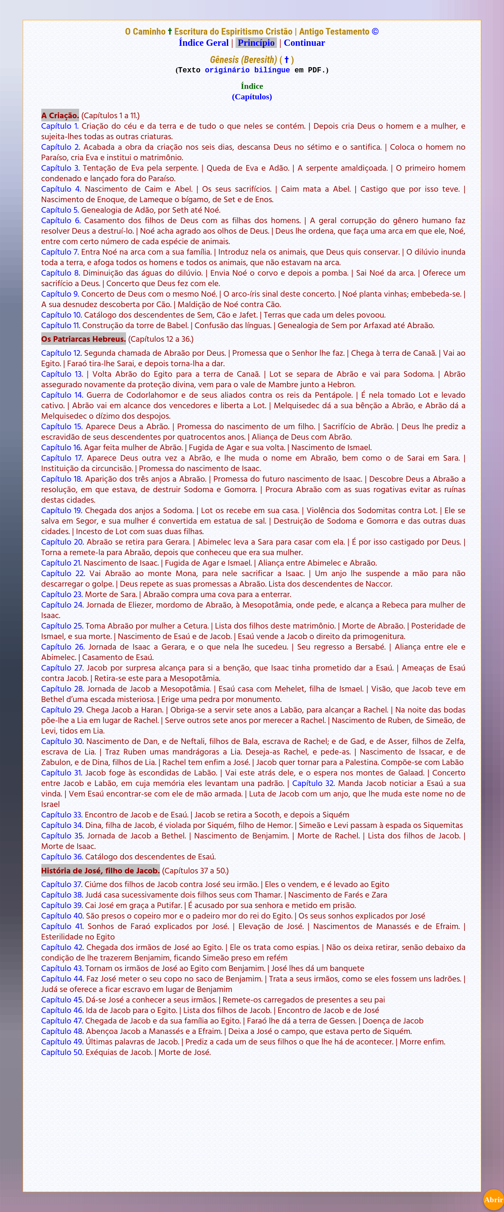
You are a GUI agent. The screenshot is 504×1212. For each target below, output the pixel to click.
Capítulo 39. (62, 905)
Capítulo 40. (62, 915)
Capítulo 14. (62, 394)
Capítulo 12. (61, 352)
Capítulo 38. (62, 894)
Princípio (256, 42)
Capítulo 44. (62, 978)
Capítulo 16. (61, 447)
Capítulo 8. (60, 272)
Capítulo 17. (62, 457)
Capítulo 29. (62, 709)
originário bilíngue (247, 70)
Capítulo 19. (62, 510)
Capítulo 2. (60, 146)
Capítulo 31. (62, 772)
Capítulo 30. (62, 741)
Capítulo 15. (62, 426)
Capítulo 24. (62, 604)
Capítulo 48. (62, 1031)
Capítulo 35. (62, 835)
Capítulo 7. (60, 251)
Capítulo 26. (63, 646)
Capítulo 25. (62, 625)
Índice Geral (204, 42)
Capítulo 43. (62, 968)
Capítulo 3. (60, 167)
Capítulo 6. (61, 220)
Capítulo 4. (61, 188)
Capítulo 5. (60, 209)
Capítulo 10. (61, 314)
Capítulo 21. (61, 562)
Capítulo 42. (62, 947)
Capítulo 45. (62, 999)
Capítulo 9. (60, 293)
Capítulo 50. (62, 1052)
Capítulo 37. (62, 884)
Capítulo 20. (62, 541)
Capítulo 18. (62, 478)
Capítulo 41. (62, 926)
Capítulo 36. (62, 856)
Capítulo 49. (62, 1041)
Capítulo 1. (60, 125)
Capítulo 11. (60, 325)
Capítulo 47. (62, 1020)
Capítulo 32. (313, 783)
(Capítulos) (252, 96)
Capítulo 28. (62, 688)
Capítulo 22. (63, 573)
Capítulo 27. (62, 667)
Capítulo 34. (62, 824)
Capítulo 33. (62, 814)
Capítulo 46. (62, 1010)
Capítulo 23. (62, 594)
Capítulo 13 (61, 373)
